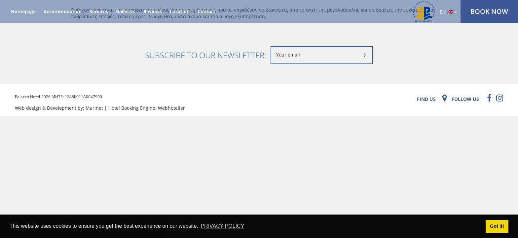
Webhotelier (171, 108)
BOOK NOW (489, 11)
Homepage (23, 11)
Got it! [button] (497, 226)
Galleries (125, 11)
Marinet (94, 108)
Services (99, 11)
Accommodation (63, 11)
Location (180, 11)
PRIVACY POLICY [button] (222, 226)
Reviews (152, 11)
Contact (206, 11)
